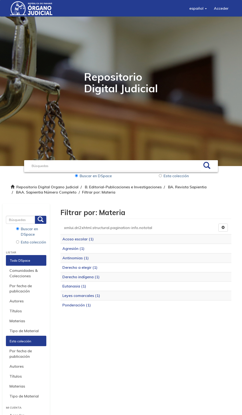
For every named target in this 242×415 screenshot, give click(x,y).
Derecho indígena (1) (80, 276)
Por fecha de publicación (20, 288)
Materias (17, 320)
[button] (198, 8)
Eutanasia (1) (74, 286)
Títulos (15, 311)
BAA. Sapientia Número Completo (46, 192)
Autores (16, 301)
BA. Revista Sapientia (187, 187)
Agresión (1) (73, 248)
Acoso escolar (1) (78, 239)
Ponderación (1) (76, 305)
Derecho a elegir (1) (79, 267)
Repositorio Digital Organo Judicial (47, 187)
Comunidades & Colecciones (23, 273)
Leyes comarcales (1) (81, 295)
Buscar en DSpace (93, 175)
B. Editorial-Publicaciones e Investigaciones (123, 187)
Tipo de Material (24, 330)
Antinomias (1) (75, 258)
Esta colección (174, 175)
